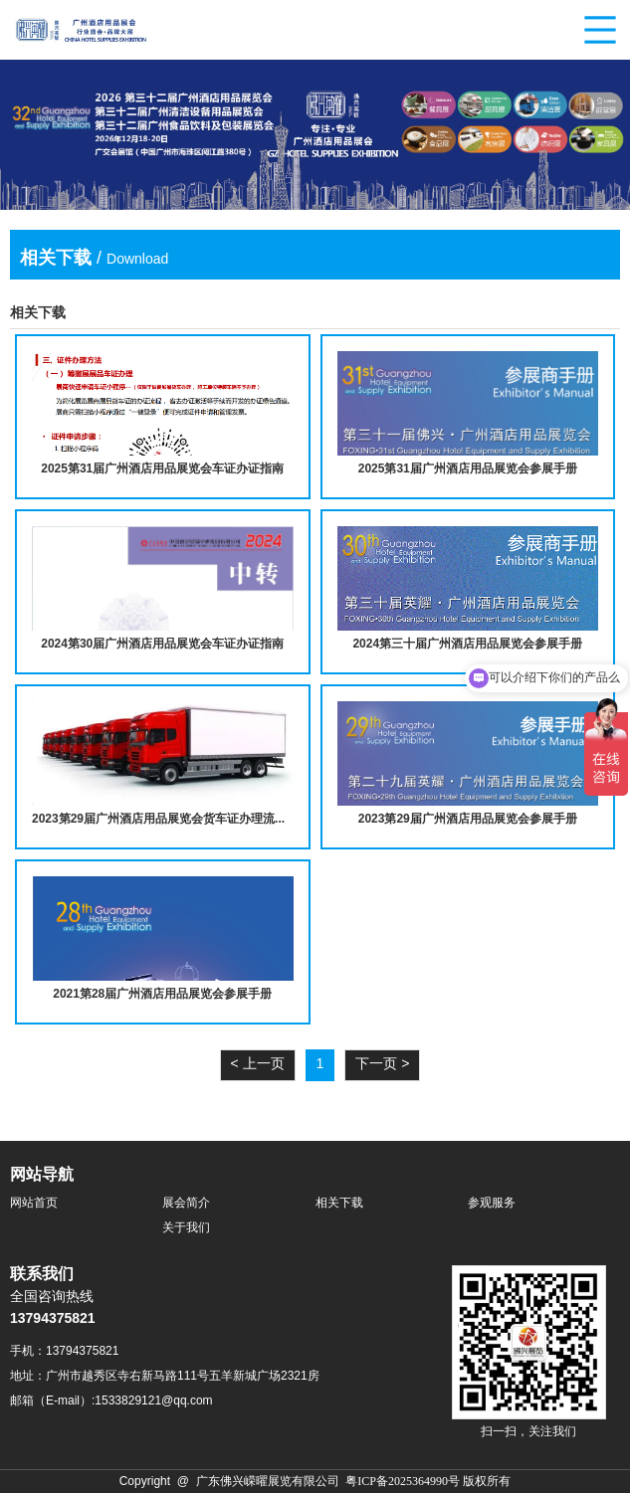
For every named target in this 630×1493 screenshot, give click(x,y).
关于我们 (186, 1227)
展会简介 (186, 1203)
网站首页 (34, 1203)
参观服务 (492, 1203)
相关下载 (339, 1203)
